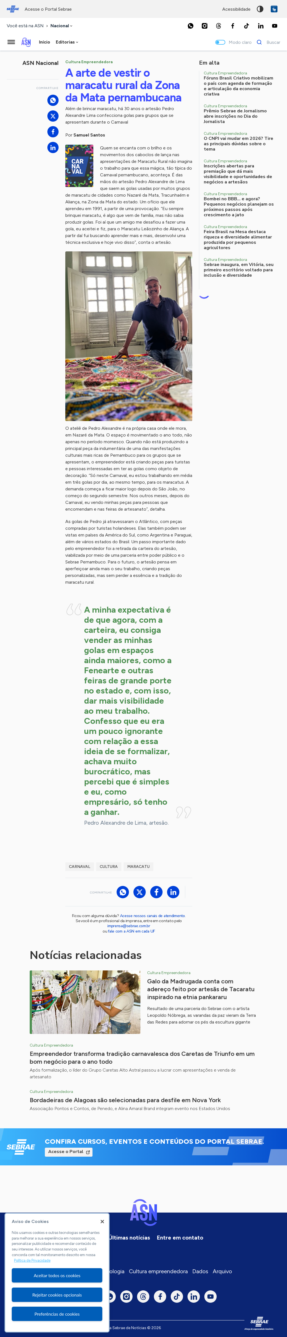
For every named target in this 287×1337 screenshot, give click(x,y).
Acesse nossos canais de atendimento (152, 915)
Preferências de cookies (57, 1313)
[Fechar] (102, 1221)
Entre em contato (180, 1237)
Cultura (109, 866)
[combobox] (61, 26)
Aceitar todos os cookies (57, 1275)
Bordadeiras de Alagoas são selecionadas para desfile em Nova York (125, 1100)
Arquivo (222, 1271)
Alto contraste (260, 9)
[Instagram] (204, 25)
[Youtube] (274, 25)
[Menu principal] (11, 42)
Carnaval (79, 866)
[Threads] (218, 25)
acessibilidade (236, 9)
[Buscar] (267, 42)
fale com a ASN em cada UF (131, 931)
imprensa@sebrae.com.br (128, 926)
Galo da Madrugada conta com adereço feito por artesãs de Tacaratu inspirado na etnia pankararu (200, 989)
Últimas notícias (129, 1237)
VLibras (274, 9)
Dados (200, 1271)
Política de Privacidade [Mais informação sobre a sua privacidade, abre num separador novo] (32, 1260)
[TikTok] (246, 25)
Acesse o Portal (66, 1152)
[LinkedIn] (260, 25)
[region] (57, 1273)
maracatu (138, 866)
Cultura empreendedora (158, 1271)
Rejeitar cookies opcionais (57, 1294)
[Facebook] (232, 25)
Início (44, 42)
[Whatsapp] (190, 25)
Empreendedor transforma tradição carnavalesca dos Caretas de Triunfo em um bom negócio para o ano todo (142, 1057)
